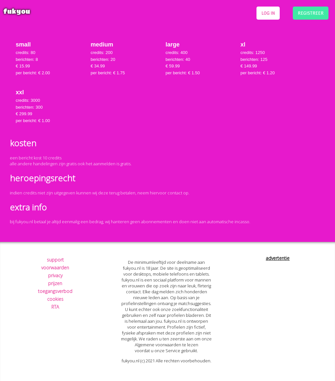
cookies (55, 299)
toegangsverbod (55, 291)
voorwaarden (55, 267)
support (55, 260)
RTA (55, 307)
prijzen (55, 283)
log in (268, 13)
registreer (311, 13)
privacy (55, 275)
